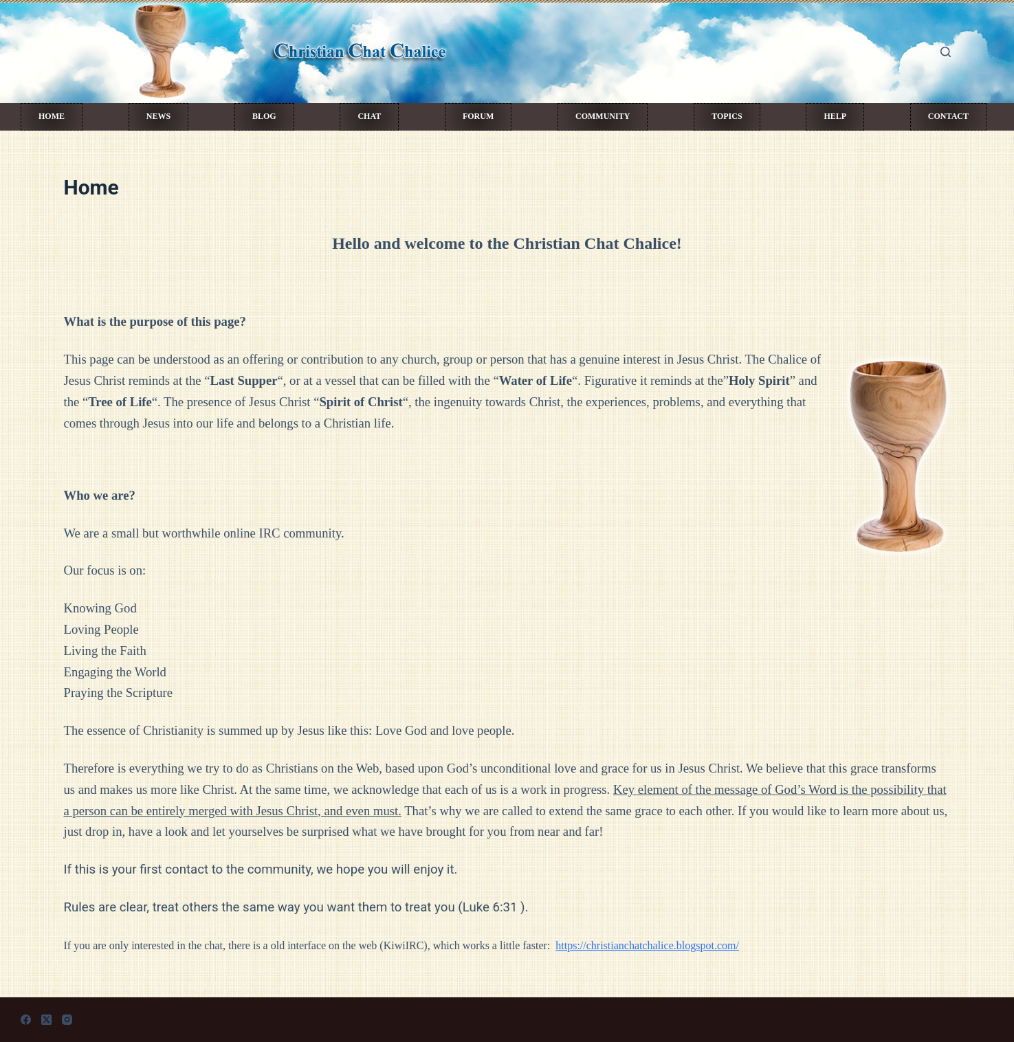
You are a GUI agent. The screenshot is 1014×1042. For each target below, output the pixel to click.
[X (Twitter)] (46, 1020)
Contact (948, 116)
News (158, 116)
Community (602, 116)
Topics (727, 116)
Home (51, 116)
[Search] (945, 52)
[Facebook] (26, 1020)
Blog (264, 116)
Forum (478, 116)
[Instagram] (67, 1020)
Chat (369, 116)
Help (835, 116)
